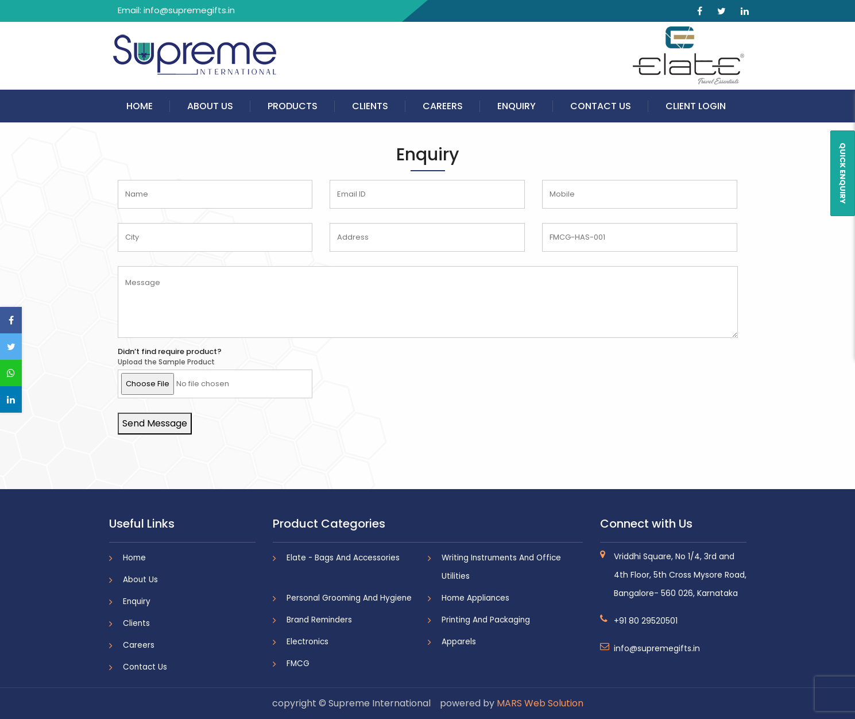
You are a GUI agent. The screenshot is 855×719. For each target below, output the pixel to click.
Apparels (459, 641)
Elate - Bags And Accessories (343, 557)
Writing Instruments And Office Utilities (501, 567)
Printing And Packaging (486, 619)
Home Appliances (475, 598)
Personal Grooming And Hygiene (349, 598)
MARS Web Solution (540, 703)
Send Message (154, 423)
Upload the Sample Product (166, 362)
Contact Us (600, 106)
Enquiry (516, 106)
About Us (210, 106)
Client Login (696, 106)
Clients (370, 106)
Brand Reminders (319, 619)
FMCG (298, 663)
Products (293, 106)
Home (139, 106)
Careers (443, 106)
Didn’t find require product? (170, 352)
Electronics (307, 641)
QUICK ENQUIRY (842, 173)
